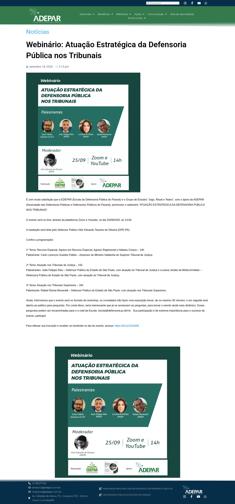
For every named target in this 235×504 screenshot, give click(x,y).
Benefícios (105, 14)
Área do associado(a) (182, 14)
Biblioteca (123, 14)
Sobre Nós (87, 14)
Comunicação (157, 14)
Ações (139, 14)
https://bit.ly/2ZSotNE (127, 325)
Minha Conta (137, 18)
